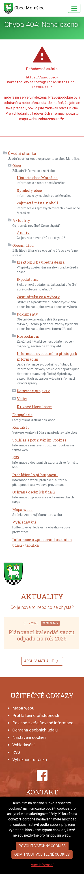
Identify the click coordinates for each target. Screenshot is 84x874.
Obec (16, 165)
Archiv (23, 232)
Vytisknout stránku (29, 759)
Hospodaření (28, 336)
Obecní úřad (23, 245)
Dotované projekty (33, 390)
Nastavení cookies (29, 737)
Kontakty (21, 427)
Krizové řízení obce (34, 406)
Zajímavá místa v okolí (37, 203)
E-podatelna (27, 279)
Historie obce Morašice (37, 177)
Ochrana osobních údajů (33, 492)
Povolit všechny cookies (42, 861)
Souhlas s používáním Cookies (39, 440)
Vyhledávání (24, 522)
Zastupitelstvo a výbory (38, 296)
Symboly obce (29, 190)
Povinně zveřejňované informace (42, 722)
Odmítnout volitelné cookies (42, 869)
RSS (15, 457)
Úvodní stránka (22, 153)
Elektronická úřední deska (41, 262)
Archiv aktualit (42, 661)
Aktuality (21, 220)
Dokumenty (27, 314)
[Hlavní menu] (74, 8)
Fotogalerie (22, 414)
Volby (22, 398)
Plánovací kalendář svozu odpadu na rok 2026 (42, 635)
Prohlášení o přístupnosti (35, 474)
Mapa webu (22, 509)
